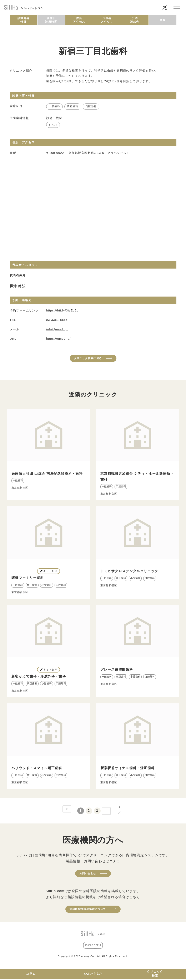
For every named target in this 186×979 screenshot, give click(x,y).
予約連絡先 (134, 20)
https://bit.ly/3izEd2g (62, 310)
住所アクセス (79, 20)
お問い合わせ (87, 873)
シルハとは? (93, 973)
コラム (31, 973)
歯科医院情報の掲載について (88, 909)
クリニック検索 (155, 973)
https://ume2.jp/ (58, 338)
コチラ (114, 861)
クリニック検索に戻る (88, 358)
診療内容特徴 (23, 20)
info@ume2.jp (57, 329)
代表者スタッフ (107, 20)
